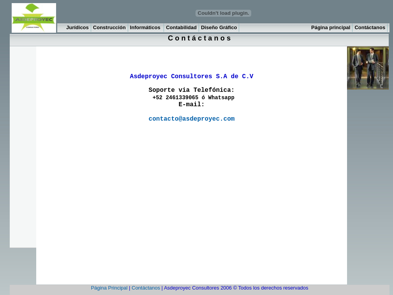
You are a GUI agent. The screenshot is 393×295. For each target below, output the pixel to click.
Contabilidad (181, 27)
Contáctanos (369, 27)
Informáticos (146, 27)
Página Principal (109, 288)
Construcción (109, 27)
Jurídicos (77, 27)
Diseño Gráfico (219, 27)
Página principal (330, 27)
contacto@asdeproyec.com (192, 119)
